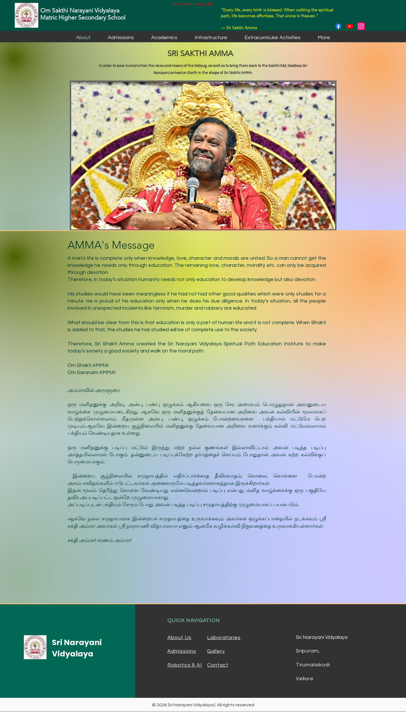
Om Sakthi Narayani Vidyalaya (79, 10)
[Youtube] (350, 26)
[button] (121, 37)
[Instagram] (361, 26)
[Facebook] (338, 26)
